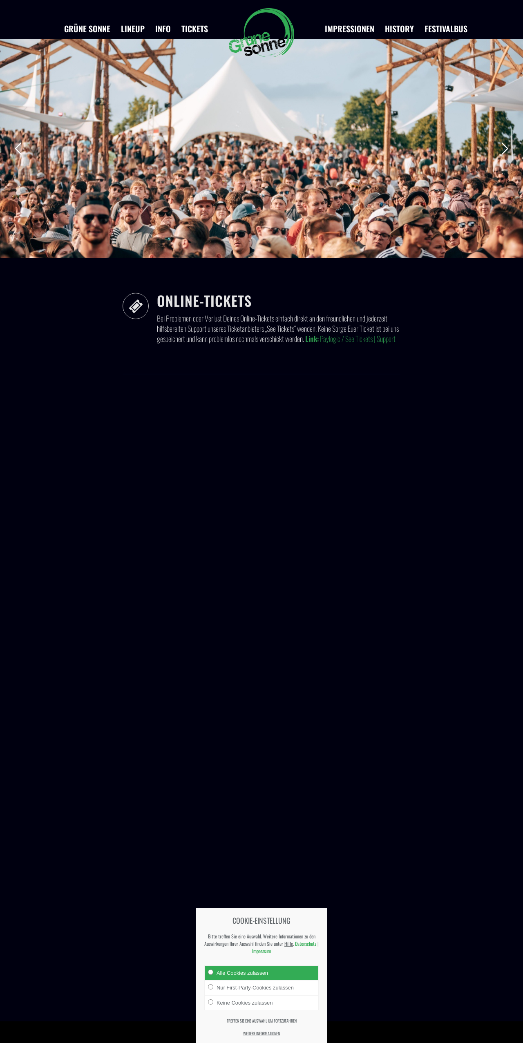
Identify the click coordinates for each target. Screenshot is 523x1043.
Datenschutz (305, 943)
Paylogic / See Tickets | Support (358, 366)
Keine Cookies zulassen (240, 1002)
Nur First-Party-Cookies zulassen (251, 987)
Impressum (261, 950)
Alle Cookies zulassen (238, 972)
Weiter (504, 148)
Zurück (18, 148)
